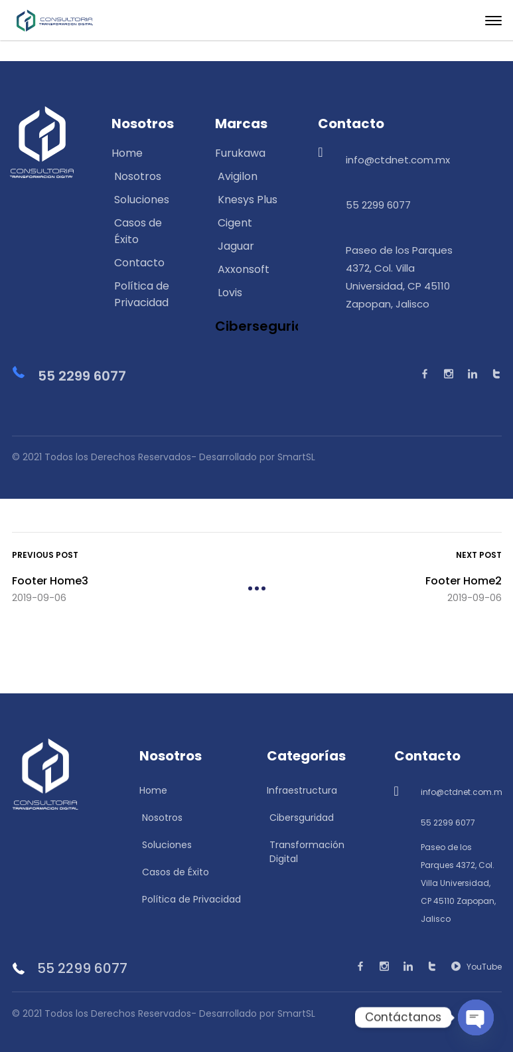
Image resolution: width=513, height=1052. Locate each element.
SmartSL (296, 1009)
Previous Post (45, 553)
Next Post (479, 553)
